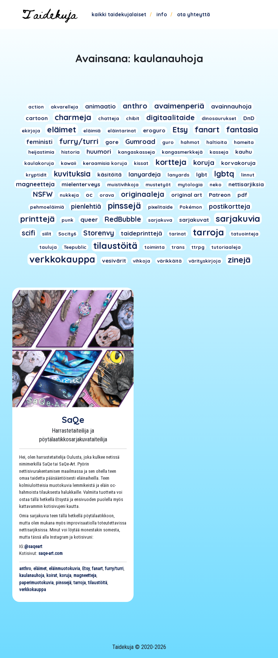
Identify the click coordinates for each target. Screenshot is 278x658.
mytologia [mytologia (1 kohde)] (190, 184)
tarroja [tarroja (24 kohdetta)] (208, 232)
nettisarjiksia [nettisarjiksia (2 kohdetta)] (246, 184)
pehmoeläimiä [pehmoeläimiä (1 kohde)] (47, 207)
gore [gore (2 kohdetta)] (111, 142)
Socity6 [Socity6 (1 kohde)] (67, 234)
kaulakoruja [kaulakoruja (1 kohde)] (39, 163)
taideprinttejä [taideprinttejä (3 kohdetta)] (141, 233)
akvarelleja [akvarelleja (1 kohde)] (64, 107)
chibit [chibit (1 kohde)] (132, 118)
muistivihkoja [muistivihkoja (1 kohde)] (123, 184)
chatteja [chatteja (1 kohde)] (108, 118)
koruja (65, 575)
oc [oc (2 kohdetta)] (89, 194)
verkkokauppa (32, 589)
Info (161, 14)
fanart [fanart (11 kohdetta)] (207, 129)
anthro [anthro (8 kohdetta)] (135, 105)
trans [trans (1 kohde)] (178, 247)
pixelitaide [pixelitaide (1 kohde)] (160, 207)
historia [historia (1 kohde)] (70, 152)
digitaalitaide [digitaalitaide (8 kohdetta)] (170, 117)
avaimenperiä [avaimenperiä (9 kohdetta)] (179, 105)
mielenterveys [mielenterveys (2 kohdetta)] (81, 184)
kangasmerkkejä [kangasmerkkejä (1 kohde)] (182, 152)
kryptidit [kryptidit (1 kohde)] (36, 175)
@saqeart (33, 546)
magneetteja (84, 575)
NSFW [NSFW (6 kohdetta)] (43, 194)
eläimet (40, 568)
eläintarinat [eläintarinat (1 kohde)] (122, 130)
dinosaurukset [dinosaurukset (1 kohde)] (219, 118)
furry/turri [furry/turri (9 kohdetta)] (78, 141)
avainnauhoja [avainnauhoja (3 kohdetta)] (231, 106)
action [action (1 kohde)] (36, 107)
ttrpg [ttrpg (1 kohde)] (198, 247)
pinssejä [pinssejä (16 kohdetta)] (124, 205)
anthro (25, 568)
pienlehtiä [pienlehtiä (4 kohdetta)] (86, 206)
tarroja (79, 582)
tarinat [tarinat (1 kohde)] (177, 234)
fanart (97, 568)
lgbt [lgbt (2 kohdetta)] (201, 174)
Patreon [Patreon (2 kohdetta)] (220, 194)
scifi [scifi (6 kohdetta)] (28, 233)
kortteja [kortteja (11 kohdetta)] (170, 162)
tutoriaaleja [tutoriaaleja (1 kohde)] (226, 247)
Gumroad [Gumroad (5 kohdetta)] (140, 141)
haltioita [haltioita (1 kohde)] (216, 142)
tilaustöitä (97, 582)
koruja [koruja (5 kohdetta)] (203, 162)
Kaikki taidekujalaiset (119, 14)
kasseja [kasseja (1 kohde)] (219, 152)
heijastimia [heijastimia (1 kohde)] (41, 152)
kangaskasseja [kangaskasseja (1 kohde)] (136, 152)
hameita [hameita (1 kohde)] (244, 142)
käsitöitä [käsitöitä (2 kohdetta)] (109, 174)
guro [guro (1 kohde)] (168, 142)
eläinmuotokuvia (64, 568)
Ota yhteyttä (193, 14)
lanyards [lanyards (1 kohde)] (178, 175)
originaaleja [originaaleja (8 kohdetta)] (142, 194)
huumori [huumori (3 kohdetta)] (99, 151)
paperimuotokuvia (36, 582)
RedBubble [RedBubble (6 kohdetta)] (123, 219)
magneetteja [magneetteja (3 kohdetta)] (35, 184)
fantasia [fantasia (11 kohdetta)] (242, 129)
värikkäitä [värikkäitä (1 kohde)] (169, 261)
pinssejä (63, 582)
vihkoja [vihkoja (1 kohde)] (141, 261)
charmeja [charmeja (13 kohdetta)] (73, 117)
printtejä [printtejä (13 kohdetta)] (37, 219)
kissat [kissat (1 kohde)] (141, 163)
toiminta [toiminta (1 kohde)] (154, 247)
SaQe (73, 419)
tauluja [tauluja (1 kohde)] (48, 247)
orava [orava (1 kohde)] (107, 195)
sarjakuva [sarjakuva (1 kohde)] (160, 220)
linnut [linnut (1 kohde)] (247, 175)
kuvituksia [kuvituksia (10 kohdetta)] (72, 173)
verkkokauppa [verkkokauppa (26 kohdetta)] (62, 259)
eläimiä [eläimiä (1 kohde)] (92, 130)
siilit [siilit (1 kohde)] (46, 234)
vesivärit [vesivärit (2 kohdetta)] (114, 260)
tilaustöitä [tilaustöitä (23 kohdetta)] (115, 245)
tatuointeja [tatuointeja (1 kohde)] (244, 234)
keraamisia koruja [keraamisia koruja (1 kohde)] (105, 163)
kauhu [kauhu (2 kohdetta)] (243, 151)
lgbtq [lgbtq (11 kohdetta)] (224, 173)
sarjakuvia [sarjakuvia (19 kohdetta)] (238, 218)
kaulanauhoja (31, 575)
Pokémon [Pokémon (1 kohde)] (191, 207)
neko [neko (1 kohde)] (216, 184)
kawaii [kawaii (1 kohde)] (68, 163)
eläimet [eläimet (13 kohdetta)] (61, 129)
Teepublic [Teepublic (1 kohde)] (75, 247)
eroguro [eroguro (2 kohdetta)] (154, 130)
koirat (51, 575)
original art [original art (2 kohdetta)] (186, 194)
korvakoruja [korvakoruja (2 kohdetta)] (238, 163)
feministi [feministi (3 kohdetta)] (39, 141)
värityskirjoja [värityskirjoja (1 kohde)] (205, 261)
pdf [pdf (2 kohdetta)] (242, 194)
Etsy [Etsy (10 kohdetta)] (180, 129)
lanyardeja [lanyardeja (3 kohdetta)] (145, 174)
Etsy (86, 568)
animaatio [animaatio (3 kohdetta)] (100, 106)
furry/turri (114, 568)
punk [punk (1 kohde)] (67, 220)
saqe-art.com (50, 553)
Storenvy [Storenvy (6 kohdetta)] (98, 233)
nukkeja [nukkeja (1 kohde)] (69, 195)
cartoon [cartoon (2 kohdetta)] (37, 118)
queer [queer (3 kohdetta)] (89, 219)
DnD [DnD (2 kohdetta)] (248, 118)
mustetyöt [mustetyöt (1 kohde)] (158, 184)
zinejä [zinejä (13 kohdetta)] (239, 260)
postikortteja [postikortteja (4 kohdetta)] (229, 206)
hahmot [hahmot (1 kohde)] (190, 142)
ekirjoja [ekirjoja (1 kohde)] (31, 130)
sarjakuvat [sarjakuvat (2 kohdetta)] (194, 219)
